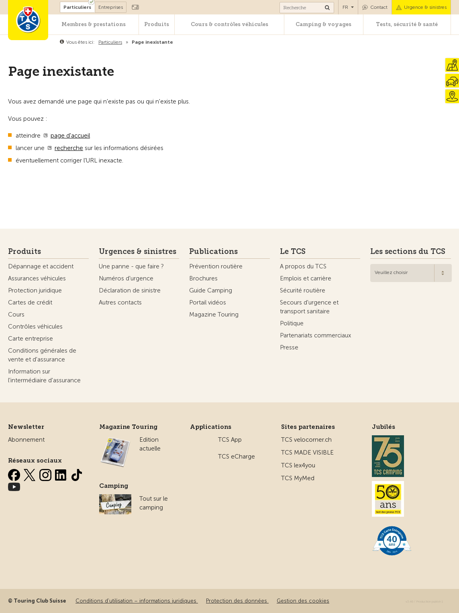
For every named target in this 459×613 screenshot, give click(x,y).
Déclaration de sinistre (130, 290)
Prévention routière (216, 266)
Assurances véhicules (37, 278)
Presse (289, 347)
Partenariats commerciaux (315, 335)
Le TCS (293, 251)
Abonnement (26, 439)
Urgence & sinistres (425, 7)
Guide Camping (210, 290)
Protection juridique (35, 290)
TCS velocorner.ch (306, 439)
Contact (379, 7)
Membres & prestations (93, 24)
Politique (292, 323)
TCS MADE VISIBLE (307, 452)
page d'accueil (70, 135)
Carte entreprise (30, 338)
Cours (16, 314)
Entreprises (110, 7)
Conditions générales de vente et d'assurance (42, 355)
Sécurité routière (302, 290)
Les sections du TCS (407, 251)
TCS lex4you (298, 465)
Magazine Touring (214, 314)
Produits (156, 24)
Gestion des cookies (303, 601)
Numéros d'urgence (126, 278)
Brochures (203, 278)
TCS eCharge (236, 456)
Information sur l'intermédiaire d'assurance (44, 376)
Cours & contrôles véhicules (229, 24)
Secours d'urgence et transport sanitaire (309, 307)
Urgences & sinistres (137, 251)
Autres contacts (120, 302)
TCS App (230, 439)
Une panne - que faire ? (131, 266)
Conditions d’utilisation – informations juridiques (136, 601)
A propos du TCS (303, 266)
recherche (69, 148)
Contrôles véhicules (35, 326)
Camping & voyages (323, 24)
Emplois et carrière (305, 278)
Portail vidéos (207, 302)
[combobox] (411, 273)
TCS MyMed (297, 478)
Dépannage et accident (40, 266)
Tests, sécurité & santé (407, 24)
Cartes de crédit (30, 302)
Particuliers (77, 7)
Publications (213, 251)
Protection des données (237, 601)
